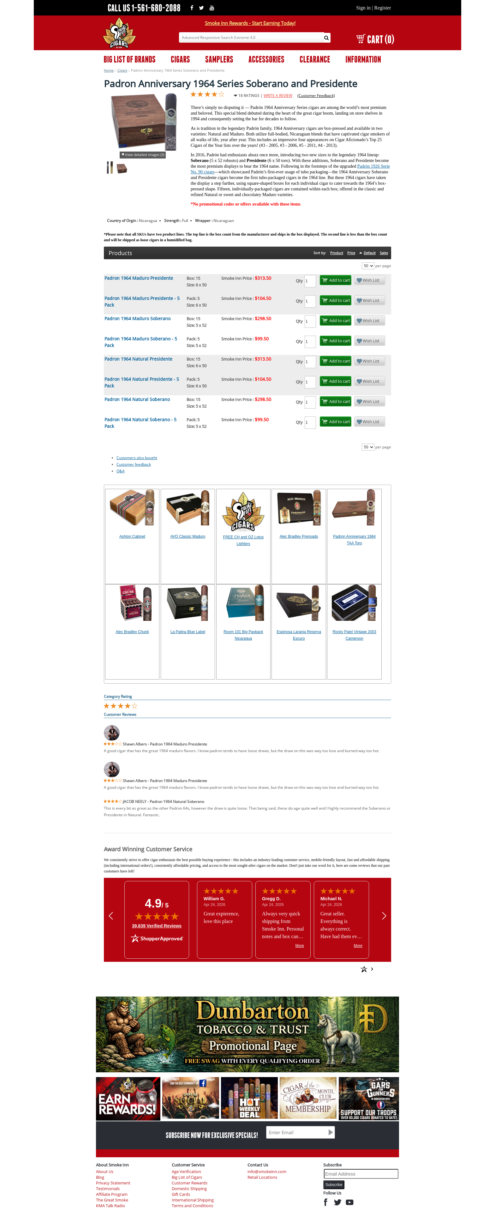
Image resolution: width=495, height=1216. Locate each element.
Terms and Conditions (192, 1205)
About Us (104, 1171)
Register (382, 7)
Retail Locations (262, 1177)
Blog (100, 1177)
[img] (157, 916)
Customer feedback (133, 464)
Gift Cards (181, 1194)
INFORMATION (363, 59)
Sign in (363, 7)
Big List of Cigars (187, 1177)
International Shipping (193, 1200)
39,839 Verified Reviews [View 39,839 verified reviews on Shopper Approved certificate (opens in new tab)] (157, 925)
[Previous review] (111, 916)
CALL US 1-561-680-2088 (144, 8)
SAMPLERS (219, 59)
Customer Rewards (189, 1183)
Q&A (120, 471)
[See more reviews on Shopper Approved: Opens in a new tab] (318, 969)
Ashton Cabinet (132, 536)
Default (370, 252)
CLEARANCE (315, 59)
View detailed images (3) (144, 154)
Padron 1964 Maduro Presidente (138, 278)
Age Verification (186, 1171)
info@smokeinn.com (267, 1171)
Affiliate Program (112, 1194)
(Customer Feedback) (316, 95)
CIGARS (180, 59)
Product (336, 252)
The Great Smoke (112, 1200)
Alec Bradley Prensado (299, 536)
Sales (384, 252)
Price (351, 252)
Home (109, 70)
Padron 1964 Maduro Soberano (137, 318)
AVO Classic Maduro (187, 536)
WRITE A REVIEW (278, 95)
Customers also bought (136, 457)
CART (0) (375, 39)
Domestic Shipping (189, 1188)
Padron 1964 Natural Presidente (138, 359)
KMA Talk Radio (110, 1205)
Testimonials (108, 1188)
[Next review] (384, 916)
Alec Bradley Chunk (132, 632)
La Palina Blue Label (187, 632)
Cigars (122, 70)
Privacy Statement (113, 1183)
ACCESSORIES (266, 59)
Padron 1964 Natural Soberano (137, 399)
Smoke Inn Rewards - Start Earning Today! (250, 23)
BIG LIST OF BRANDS (130, 59)
